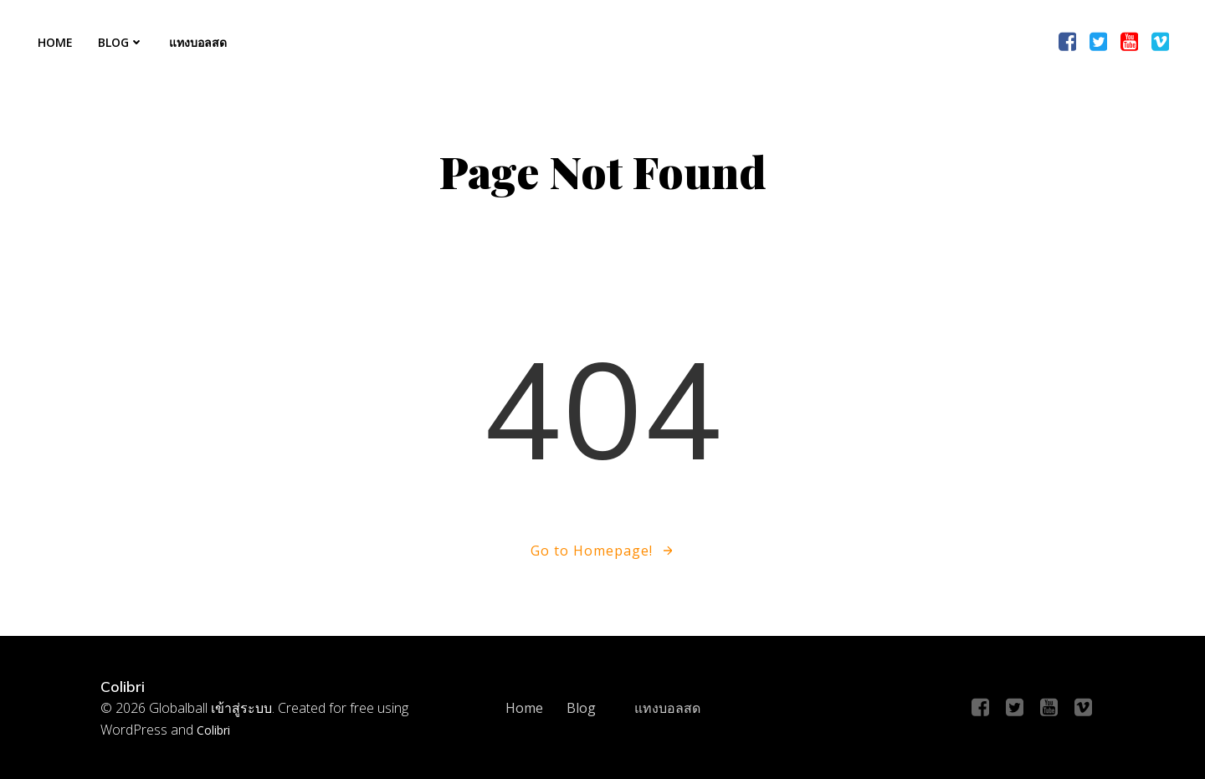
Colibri (213, 730)
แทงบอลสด (198, 42)
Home (55, 42)
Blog (121, 42)
